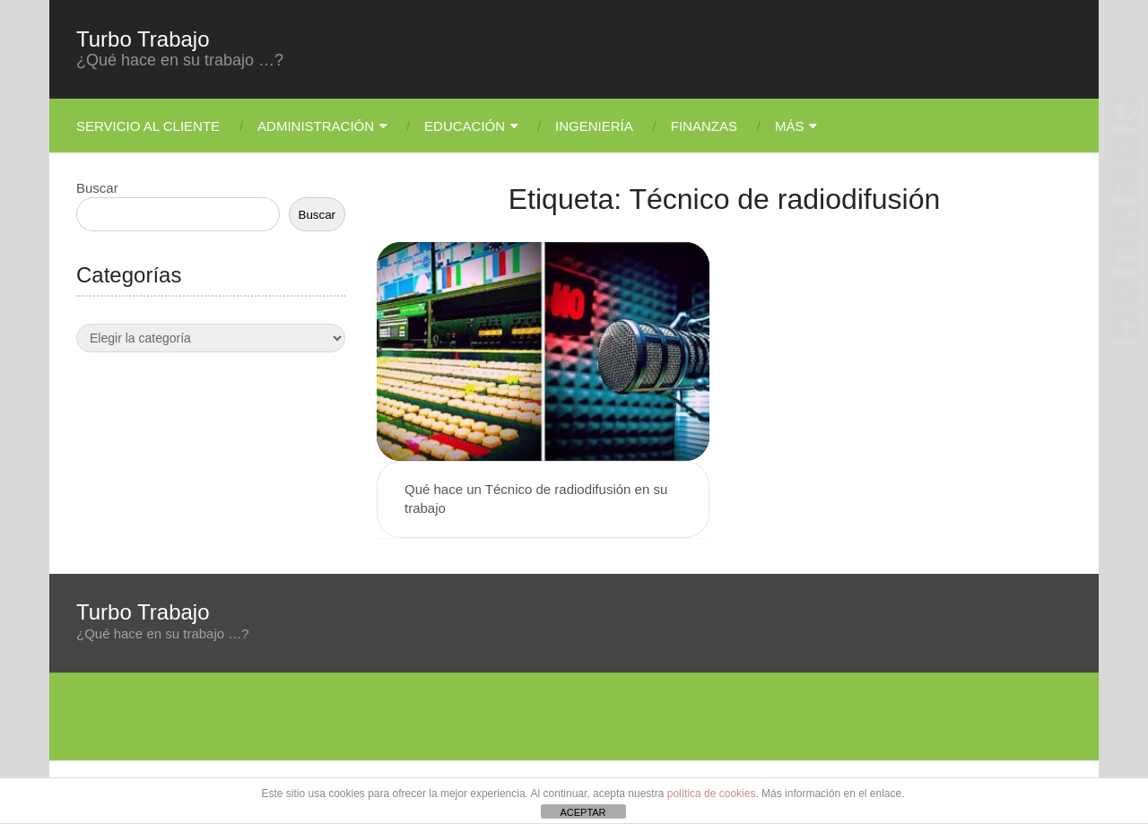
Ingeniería (594, 126)
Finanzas (704, 126)
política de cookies (711, 793)
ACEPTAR (582, 812)
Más (789, 126)
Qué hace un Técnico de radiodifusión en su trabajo (535, 498)
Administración (315, 126)
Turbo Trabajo (143, 39)
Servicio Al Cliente (148, 126)
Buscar (97, 187)
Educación (464, 126)
